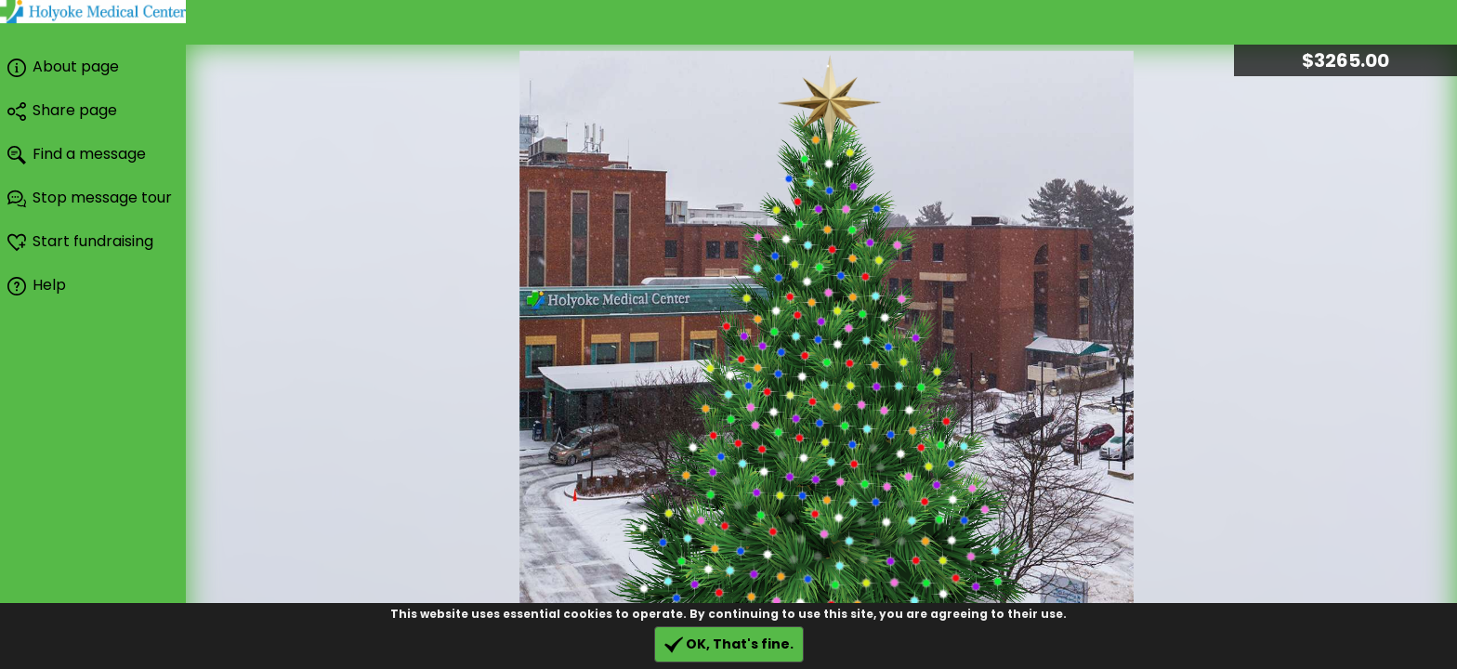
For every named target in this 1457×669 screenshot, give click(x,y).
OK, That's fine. (729, 644)
